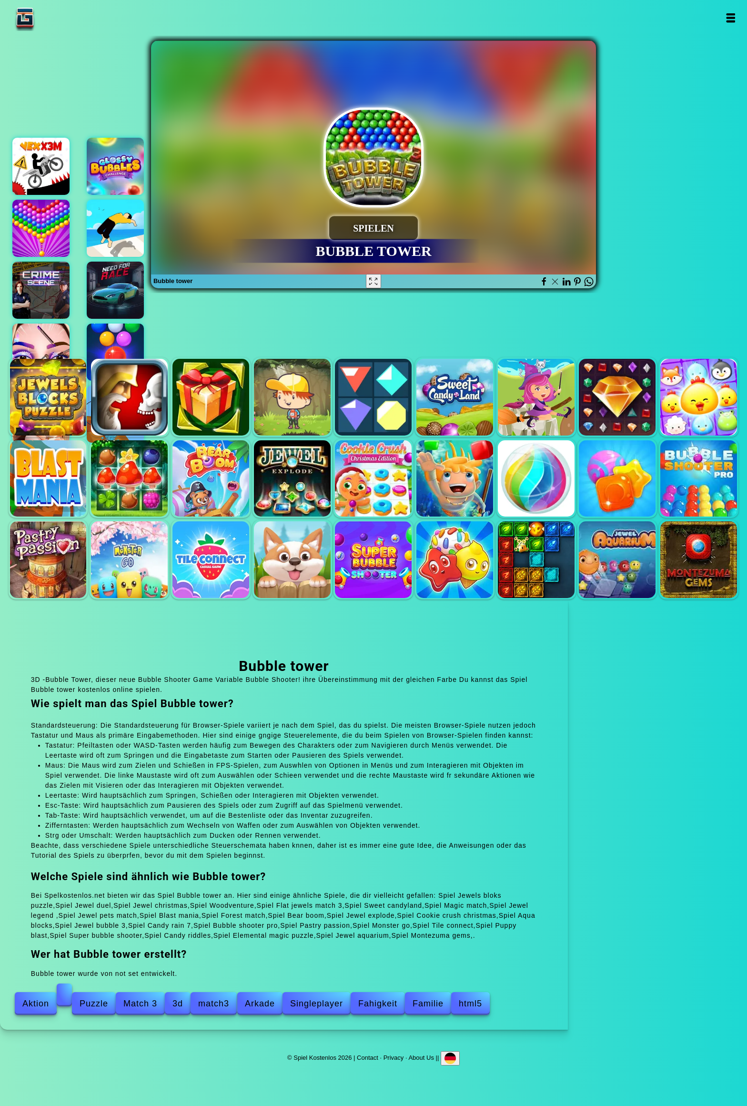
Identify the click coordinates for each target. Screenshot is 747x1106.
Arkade (260, 1003)
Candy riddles (454, 559)
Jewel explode (292, 478)
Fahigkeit (377, 1003)
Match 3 (140, 1003)
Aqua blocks (454, 478)
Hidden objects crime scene (41, 290)
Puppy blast (292, 559)
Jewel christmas (210, 397)
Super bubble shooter (373, 559)
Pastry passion (48, 559)
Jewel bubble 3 (536, 478)
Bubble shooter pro (698, 478)
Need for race (115, 290)
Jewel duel (129, 397)
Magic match (536, 397)
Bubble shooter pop (41, 228)
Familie (428, 1003)
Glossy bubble (115, 166)
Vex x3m (41, 166)
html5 (470, 1003)
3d (177, 1003)
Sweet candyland (454, 397)
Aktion (35, 1003)
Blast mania (48, 478)
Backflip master (115, 228)
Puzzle (94, 1003)
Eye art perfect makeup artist (41, 352)
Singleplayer (316, 1003)
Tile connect (210, 559)
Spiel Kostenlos (55, 18)
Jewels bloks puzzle (48, 397)
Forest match (129, 478)
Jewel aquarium (617, 559)
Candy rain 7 (617, 478)
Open (730, 18)
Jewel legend (617, 397)
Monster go (129, 559)
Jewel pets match (698, 397)
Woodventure (292, 397)
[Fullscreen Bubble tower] (373, 281)
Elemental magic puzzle (536, 559)
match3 (213, 1003)
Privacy (394, 1057)
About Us (421, 1057)
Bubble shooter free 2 (115, 352)
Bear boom (210, 478)
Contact (367, 1057)
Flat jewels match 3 (373, 397)
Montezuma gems (698, 559)
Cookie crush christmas (373, 478)
